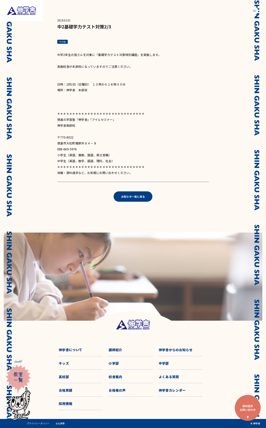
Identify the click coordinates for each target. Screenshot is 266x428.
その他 (62, 41)
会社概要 (60, 423)
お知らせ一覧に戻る (133, 196)
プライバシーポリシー (38, 423)
